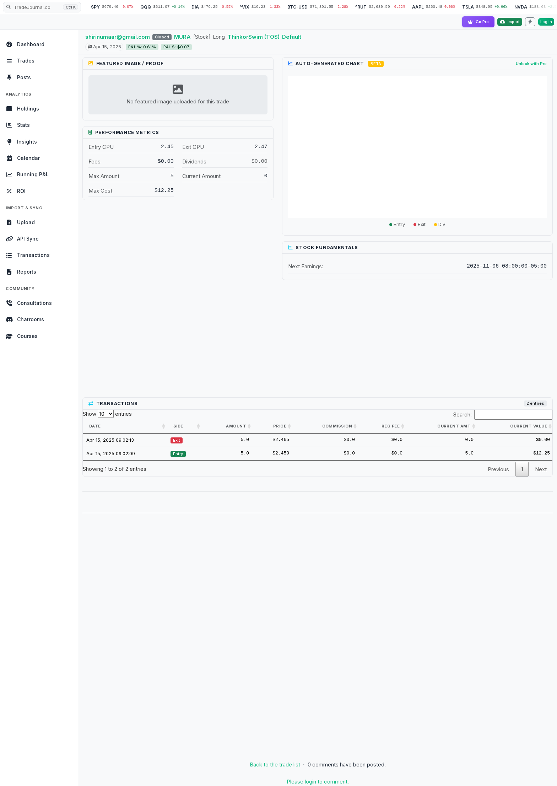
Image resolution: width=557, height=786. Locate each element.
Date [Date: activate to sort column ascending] (95, 426)
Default (291, 36)
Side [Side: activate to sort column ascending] (178, 426)
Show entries (107, 414)
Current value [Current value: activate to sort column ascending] (528, 426)
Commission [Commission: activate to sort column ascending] (337, 426)
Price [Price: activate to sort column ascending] (279, 426)
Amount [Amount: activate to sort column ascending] (236, 426)
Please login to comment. (318, 781)
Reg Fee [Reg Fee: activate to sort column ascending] (391, 426)
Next (541, 469)
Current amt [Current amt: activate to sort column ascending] (454, 426)
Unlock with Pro (531, 63)
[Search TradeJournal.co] (42, 7)
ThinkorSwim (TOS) (254, 36)
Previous (498, 469)
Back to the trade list (275, 764)
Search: (503, 415)
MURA (182, 36)
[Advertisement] (317, 339)
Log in (546, 21)
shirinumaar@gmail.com (117, 36)
